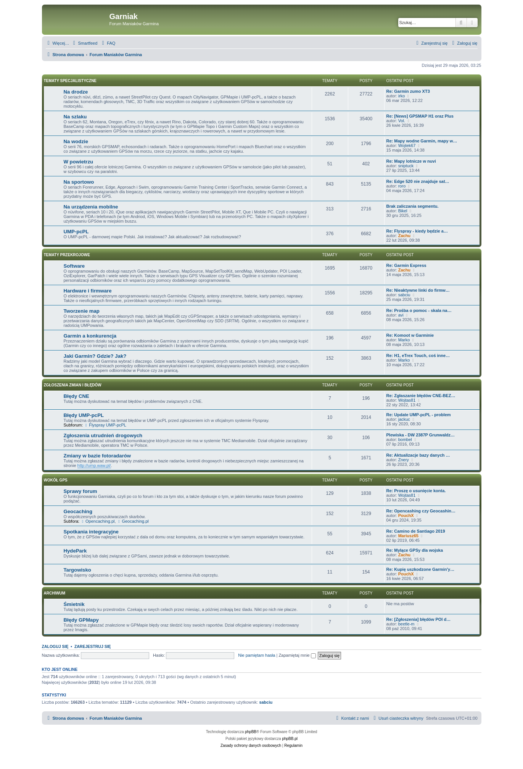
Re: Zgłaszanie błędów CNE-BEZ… (420, 395)
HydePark (75, 551)
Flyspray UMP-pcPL (105, 425)
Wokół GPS (56, 480)
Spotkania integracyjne (91, 532)
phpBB (250, 732)
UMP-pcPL (76, 231)
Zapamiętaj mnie (296, 655)
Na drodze (76, 92)
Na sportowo (79, 182)
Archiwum (55, 593)
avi (401, 315)
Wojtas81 (407, 400)
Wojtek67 (407, 145)
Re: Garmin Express (406, 265)
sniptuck (406, 165)
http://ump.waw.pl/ (94, 465)
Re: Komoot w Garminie (410, 335)
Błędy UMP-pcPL (84, 415)
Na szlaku (75, 117)
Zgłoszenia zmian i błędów (72, 385)
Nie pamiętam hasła (256, 655)
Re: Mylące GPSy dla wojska (414, 550)
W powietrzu (78, 162)
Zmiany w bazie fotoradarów (97, 456)
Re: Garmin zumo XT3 (408, 91)
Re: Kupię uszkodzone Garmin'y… (420, 569)
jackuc (404, 419)
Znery (403, 459)
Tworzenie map (82, 311)
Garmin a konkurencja (90, 336)
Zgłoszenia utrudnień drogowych (103, 435)
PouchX (406, 515)
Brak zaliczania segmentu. (412, 206)
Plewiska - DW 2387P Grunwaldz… (420, 435)
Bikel (402, 210)
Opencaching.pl (97, 521)
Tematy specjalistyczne (70, 81)
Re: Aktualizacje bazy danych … (418, 455)
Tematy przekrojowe (67, 255)
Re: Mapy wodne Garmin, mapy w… (421, 141)
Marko (404, 340)
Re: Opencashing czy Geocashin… (421, 511)
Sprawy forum (80, 491)
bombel (405, 439)
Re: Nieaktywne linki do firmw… (418, 290)
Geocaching (78, 511)
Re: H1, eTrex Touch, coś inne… (418, 355)
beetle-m (406, 624)
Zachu (404, 235)
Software (74, 266)
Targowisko (77, 570)
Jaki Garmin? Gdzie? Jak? (95, 356)
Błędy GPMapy (81, 620)
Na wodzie (76, 141)
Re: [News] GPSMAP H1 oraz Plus (420, 116)
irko (401, 96)
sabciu (404, 294)
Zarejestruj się (92, 646)
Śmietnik (74, 604)
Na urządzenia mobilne (91, 207)
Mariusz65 (408, 535)
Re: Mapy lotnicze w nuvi (411, 161)
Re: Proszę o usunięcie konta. (416, 490)
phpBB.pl (290, 739)
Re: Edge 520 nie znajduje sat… (417, 181)
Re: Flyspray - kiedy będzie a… (417, 231)
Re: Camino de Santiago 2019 (415, 531)
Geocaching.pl (133, 521)
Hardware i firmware (88, 291)
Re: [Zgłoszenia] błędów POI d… (418, 619)
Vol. (401, 120)
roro (402, 186)
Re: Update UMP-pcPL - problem (418, 414)
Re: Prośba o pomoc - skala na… (419, 310)
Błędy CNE (76, 396)
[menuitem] (84, 43)
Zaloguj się (55, 646)
